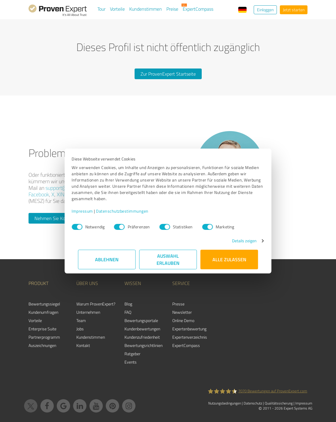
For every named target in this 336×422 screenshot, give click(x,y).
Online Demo (183, 320)
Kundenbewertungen (142, 329)
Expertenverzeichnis (189, 337)
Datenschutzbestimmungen (128, 211)
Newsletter (182, 312)
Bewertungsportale (141, 320)
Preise (172, 9)
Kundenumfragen (43, 312)
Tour (101, 9)
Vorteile (117, 9)
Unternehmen (88, 312)
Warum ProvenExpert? (95, 304)
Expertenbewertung (189, 329)
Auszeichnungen (42, 345)
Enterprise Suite (42, 329)
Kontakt (83, 345)
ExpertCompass (198, 9)
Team (81, 320)
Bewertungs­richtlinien (143, 345)
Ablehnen (107, 259)
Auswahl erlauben (168, 259)
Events (130, 362)
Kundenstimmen (145, 9)
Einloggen (265, 9)
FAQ (127, 312)
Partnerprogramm (44, 337)
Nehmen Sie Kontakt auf (58, 218)
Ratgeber (132, 353)
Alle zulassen (229, 259)
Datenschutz (253, 403)
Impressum (89, 211)
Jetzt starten (294, 9)
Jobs (80, 329)
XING (62, 194)
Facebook (39, 194)
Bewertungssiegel (44, 304)
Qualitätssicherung (279, 403)
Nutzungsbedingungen (224, 403)
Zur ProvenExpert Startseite (168, 74)
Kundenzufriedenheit (142, 337)
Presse (178, 304)
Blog (128, 304)
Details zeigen (237, 240)
